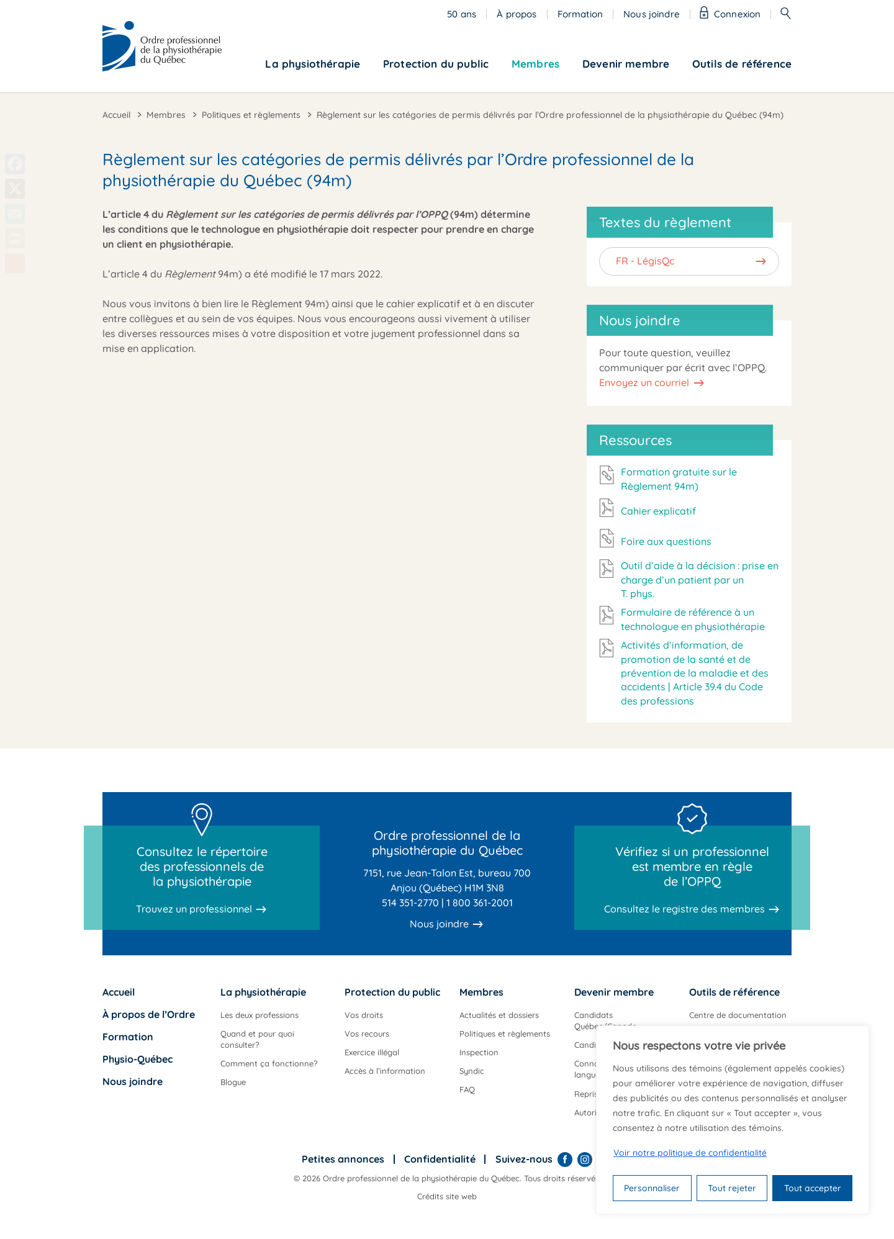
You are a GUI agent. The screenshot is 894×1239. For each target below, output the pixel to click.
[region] (732, 1119)
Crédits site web (447, 1196)
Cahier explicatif (658, 511)
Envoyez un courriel (644, 382)
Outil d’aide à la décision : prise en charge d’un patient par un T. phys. (700, 579)
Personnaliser (652, 1188)
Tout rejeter (732, 1188)
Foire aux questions (666, 541)
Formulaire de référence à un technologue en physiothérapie (693, 619)
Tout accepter (812, 1188)
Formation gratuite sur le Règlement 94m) (679, 479)
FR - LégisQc (645, 261)
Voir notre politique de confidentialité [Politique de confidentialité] (690, 1152)
